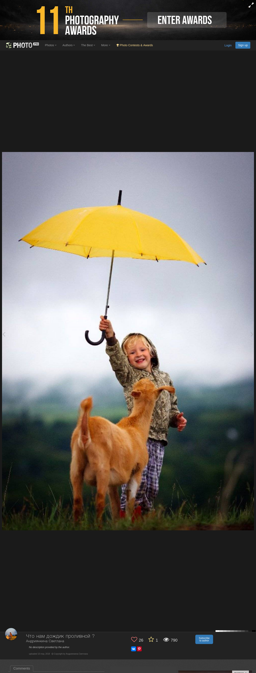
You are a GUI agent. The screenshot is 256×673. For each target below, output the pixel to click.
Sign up (243, 45)
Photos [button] (50, 45)
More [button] (105, 45)
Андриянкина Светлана (45, 641)
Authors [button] (69, 45)
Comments (21, 668)
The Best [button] (88, 45)
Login (228, 45)
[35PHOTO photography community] (22, 45)
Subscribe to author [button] (204, 639)
